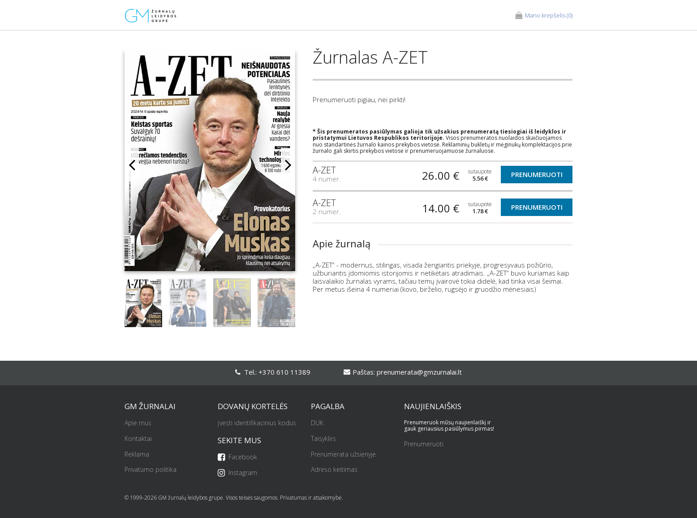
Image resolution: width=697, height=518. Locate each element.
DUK (317, 423)
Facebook (237, 457)
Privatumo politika (150, 470)
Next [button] (288, 164)
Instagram (237, 473)
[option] (210, 164)
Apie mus (138, 423)
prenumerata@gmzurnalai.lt (419, 371)
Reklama (137, 454)
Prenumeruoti (537, 174)
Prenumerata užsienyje (343, 454)
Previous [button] (132, 164)
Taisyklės (323, 439)
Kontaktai (138, 439)
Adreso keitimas (334, 470)
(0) (543, 15)
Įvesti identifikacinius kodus (257, 423)
